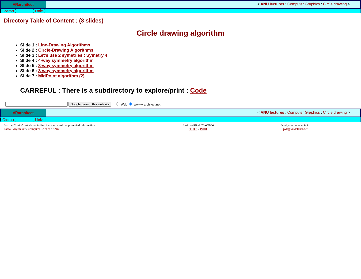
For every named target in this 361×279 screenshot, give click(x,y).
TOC (193, 129)
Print (203, 129)
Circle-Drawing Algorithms (65, 50)
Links (39, 11)
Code (198, 90)
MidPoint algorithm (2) (61, 75)
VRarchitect (23, 5)
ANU (56, 129)
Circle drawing (335, 4)
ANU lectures (272, 4)
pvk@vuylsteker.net (295, 129)
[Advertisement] (18, 205)
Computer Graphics (303, 4)
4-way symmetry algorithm (66, 60)
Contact (8, 11)
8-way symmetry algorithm (66, 65)
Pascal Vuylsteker (15, 129)
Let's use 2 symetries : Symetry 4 (72, 55)
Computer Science (39, 129)
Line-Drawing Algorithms (64, 44)
